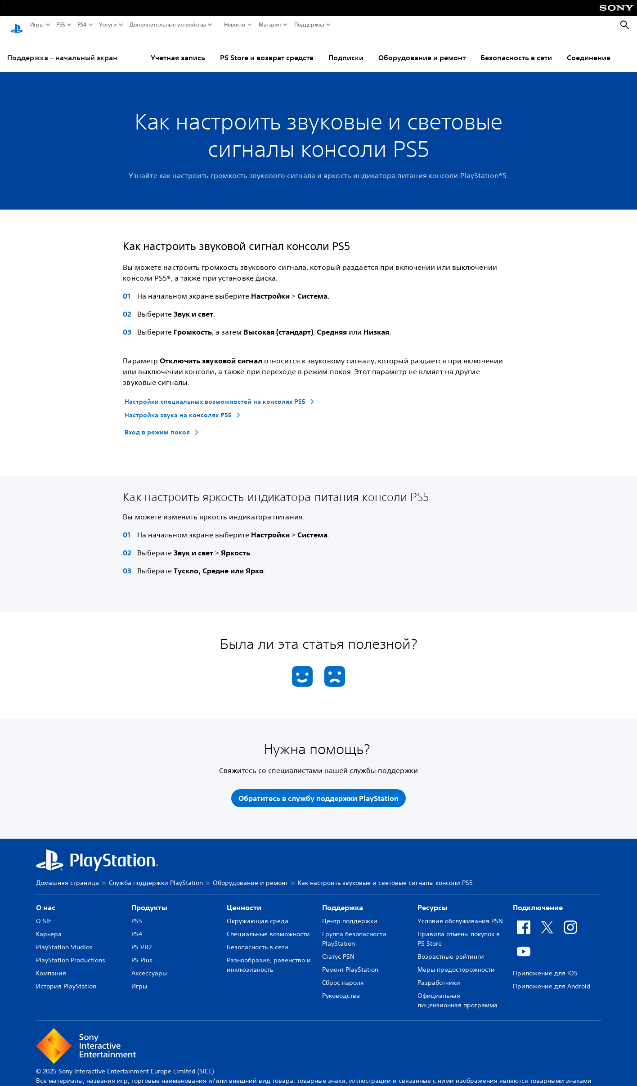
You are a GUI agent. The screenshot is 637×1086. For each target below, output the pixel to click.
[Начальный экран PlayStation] (16, 25)
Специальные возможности (268, 926)
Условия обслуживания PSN (460, 913)
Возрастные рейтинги (450, 948)
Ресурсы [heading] (432, 899)
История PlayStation (66, 978)
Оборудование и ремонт (422, 49)
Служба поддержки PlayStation (156, 875)
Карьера (49, 926)
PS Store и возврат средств (267, 49)
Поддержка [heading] (342, 899)
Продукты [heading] (149, 899)
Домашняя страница (67, 875)
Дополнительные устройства (168, 24)
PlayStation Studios (64, 939)
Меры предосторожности (456, 961)
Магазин (270, 24)
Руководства (341, 987)
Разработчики (438, 974)
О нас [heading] (45, 899)
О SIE (44, 913)
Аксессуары (149, 965)
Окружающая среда (257, 913)
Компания (51, 965)
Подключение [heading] (538, 899)
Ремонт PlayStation (350, 961)
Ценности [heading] (244, 899)
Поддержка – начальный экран (62, 49)
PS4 (82, 24)
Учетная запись (178, 49)
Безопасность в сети (516, 49)
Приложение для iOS (545, 965)
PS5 (60, 24)
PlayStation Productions (70, 952)
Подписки (345, 49)
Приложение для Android (552, 978)
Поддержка (309, 24)
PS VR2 (141, 939)
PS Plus (142, 952)
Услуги (108, 24)
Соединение (588, 49)
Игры (37, 24)
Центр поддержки (349, 913)
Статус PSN (338, 948)
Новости (235, 24)
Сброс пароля (343, 974)
